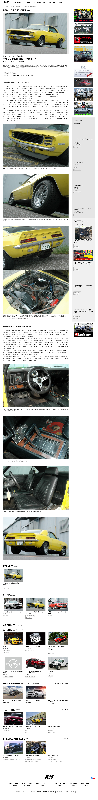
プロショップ (60, 2)
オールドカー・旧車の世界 (15, 6)
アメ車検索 (27, 2)
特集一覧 (65, 739)
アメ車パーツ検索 (36, 2)
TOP (4, 6)
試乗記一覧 (64, 710)
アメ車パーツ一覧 (78, 224)
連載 (54, 2)
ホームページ (29, 75)
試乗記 (49, 2)
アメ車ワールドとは (17, 2)
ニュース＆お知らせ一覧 (61, 683)
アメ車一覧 (77, 123)
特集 (44, 2)
